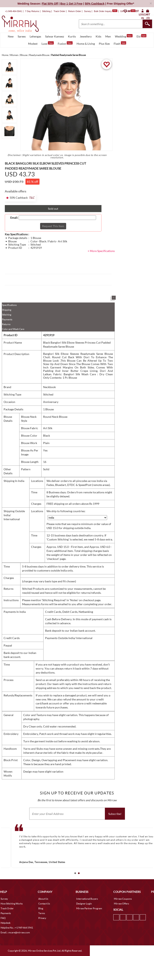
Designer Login (84, 903)
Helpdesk (5, 922)
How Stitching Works (12, 903)
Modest (32, 43)
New (11, 36)
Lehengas (35, 36)
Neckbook (49, 387)
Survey (87, 11)
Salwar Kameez (54, 36)
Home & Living (86, 43)
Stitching (6, 314)
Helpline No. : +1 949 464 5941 (17, 927)
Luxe (48, 43)
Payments (7, 319)
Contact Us (44, 903)
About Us (43, 898)
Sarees (22, 36)
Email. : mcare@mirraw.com (15, 932)
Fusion (65, 43)
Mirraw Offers (121, 903)
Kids (98, 36)
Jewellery (86, 36)
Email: (14, 217)
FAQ (3, 918)
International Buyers (87, 898)
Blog (40, 908)
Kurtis (72, 36)
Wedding (124, 36)
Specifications (9, 305)
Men (108, 36)
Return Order (74, 11)
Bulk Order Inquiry (103, 11)
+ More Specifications (101, 251)
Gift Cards (127, 11)
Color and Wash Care (13, 329)
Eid (141, 36)
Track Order (59, 11)
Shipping (6, 309)
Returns (6, 324)
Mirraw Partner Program (89, 908)
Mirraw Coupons (123, 898)
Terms (41, 913)
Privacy (42, 918)
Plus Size (104, 43)
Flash (120, 43)
